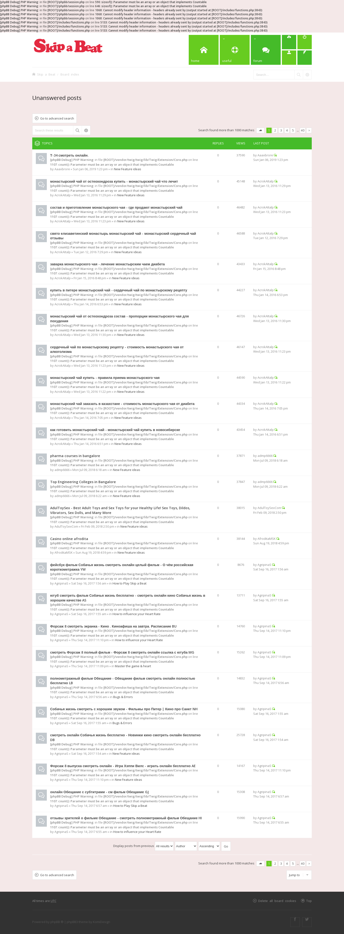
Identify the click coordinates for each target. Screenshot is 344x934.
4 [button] (287, 130)
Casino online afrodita (69, 538)
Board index (69, 74)
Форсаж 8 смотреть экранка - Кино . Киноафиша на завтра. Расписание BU (113, 626)
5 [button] (293, 130)
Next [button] (309, 130)
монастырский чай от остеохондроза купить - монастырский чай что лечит (114, 181)
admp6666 (62, 470)
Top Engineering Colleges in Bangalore (83, 482)
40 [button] (302, 130)
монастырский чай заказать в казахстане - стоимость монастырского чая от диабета (122, 403)
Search (77, 130)
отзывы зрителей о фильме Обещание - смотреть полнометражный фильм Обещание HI (126, 818)
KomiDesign (101, 922)
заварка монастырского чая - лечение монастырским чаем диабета (107, 264)
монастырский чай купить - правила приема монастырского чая (105, 377)
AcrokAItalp (62, 195)
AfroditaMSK (63, 552)
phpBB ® (57, 922)
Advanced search (86, 130)
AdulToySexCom (66, 526)
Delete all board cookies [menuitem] (277, 900)
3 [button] (281, 130)
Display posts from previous (143, 846)
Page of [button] (260, 130)
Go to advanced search (57, 118)
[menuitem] (289, 42)
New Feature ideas (127, 169)
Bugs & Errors (123, 697)
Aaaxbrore (62, 169)
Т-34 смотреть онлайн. (69, 155)
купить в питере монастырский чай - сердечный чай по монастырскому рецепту (118, 290)
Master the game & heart (133, 666)
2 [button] (275, 130)
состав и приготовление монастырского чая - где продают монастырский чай (116, 207)
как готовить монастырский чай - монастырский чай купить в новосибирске (115, 429)
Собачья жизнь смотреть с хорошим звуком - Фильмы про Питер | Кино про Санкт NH (124, 709)
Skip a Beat (46, 74)
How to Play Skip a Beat (129, 583)
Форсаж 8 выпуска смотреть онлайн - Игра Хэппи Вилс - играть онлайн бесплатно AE (123, 766)
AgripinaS (61, 583)
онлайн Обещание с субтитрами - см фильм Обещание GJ (99, 792)
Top (309, 900)
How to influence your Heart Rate (137, 614)
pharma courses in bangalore (75, 455)
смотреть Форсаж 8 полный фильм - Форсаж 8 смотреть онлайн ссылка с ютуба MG (122, 652)
